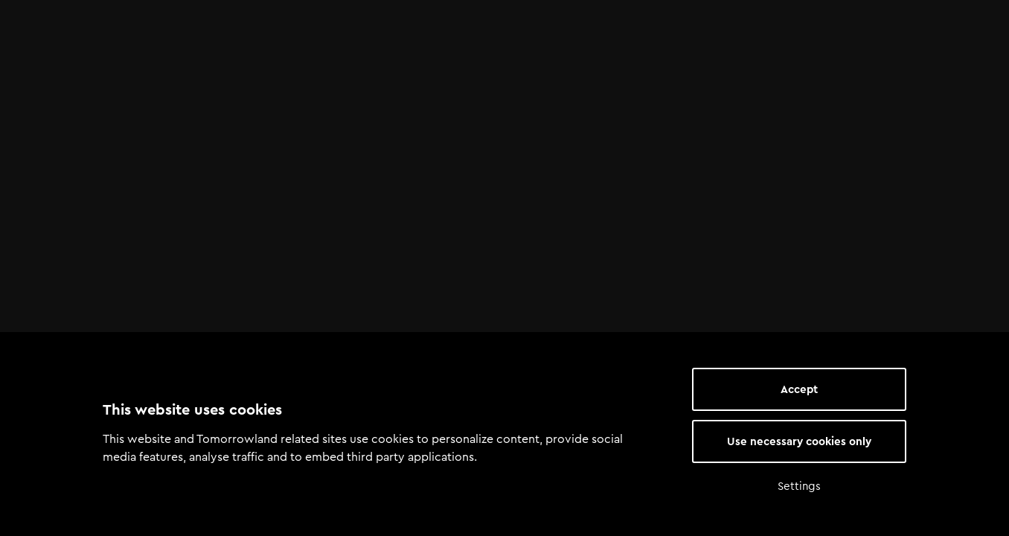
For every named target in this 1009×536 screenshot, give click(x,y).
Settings (799, 486)
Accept (799, 389)
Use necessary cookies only (799, 441)
